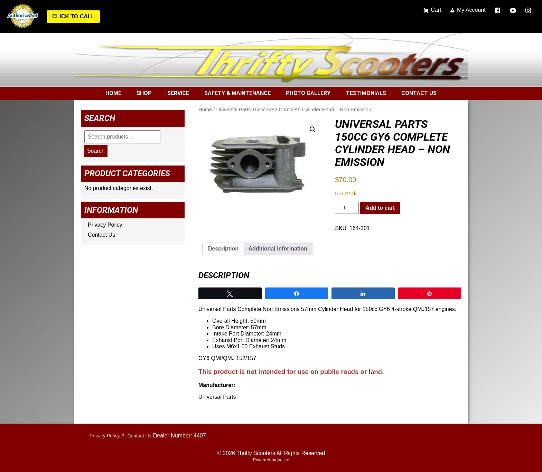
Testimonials (366, 93)
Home (113, 93)
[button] (313, 129)
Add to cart (380, 208)
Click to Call (73, 16)
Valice (283, 459)
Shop (144, 93)
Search (96, 151)
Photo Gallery (308, 93)
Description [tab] (223, 249)
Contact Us (419, 93)
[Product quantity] (346, 208)
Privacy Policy (105, 225)
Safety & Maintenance (237, 93)
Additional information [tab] (277, 249)
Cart (436, 10)
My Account (471, 10)
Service (178, 93)
